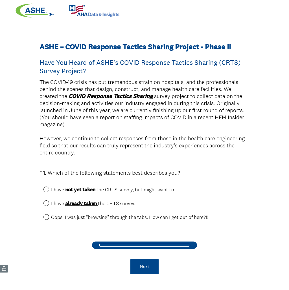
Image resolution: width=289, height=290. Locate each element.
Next (144, 261)
